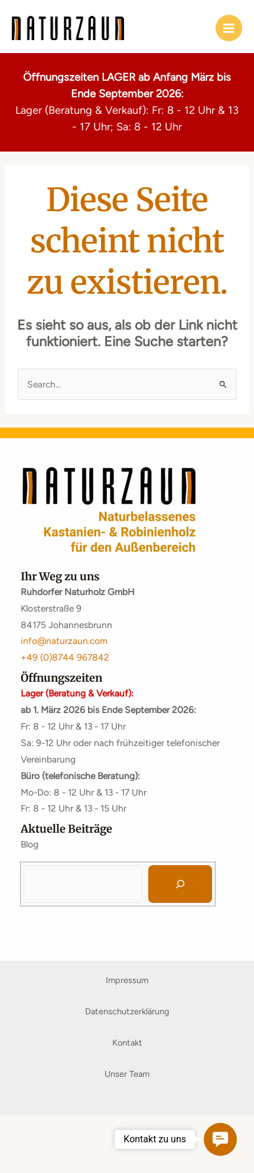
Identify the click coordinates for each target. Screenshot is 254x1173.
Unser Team (127, 1074)
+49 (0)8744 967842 (65, 657)
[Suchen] (180, 884)
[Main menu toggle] (229, 28)
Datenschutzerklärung (127, 1011)
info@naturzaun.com (64, 640)
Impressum (127, 980)
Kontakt (127, 1042)
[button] (220, 1139)
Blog (29, 844)
